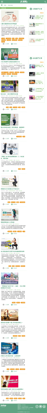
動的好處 (4, 8)
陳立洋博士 (11, 25)
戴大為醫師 (11, 253)
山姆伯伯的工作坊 (12, 63)
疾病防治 (17, 25)
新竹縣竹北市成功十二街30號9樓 (27, 407)
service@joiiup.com (25, 406)
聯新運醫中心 (11, 289)
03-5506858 (24, 404)
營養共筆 (10, 324)
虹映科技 (21, 411)
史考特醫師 (11, 160)
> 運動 (5, 5)
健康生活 (19, 391)
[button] (2, 2)
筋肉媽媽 (10, 224)
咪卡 (9, 391)
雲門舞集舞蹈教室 (12, 129)
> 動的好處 (10, 5)
